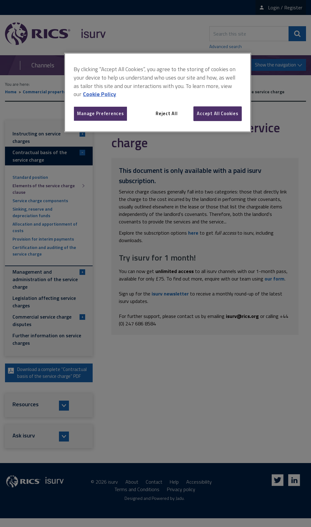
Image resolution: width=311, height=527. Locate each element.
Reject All (166, 113)
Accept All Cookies (217, 113)
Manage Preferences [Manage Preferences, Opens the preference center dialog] (100, 113)
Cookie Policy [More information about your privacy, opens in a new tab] (99, 94)
